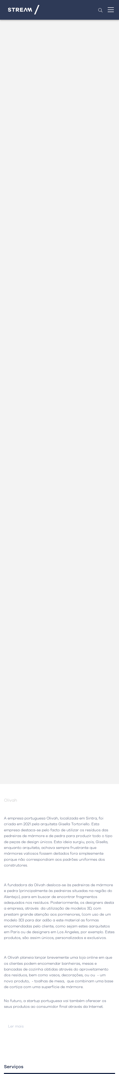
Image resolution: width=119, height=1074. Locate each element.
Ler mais (16, 1026)
